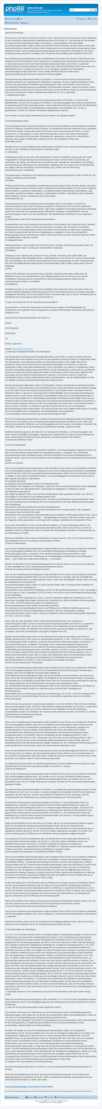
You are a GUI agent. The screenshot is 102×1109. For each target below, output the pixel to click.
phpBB (44, 1101)
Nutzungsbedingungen (67, 1091)
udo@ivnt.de (16, 344)
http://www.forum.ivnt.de (23, 349)
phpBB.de (60, 1102)
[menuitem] (19, 18)
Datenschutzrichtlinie (85, 1091)
